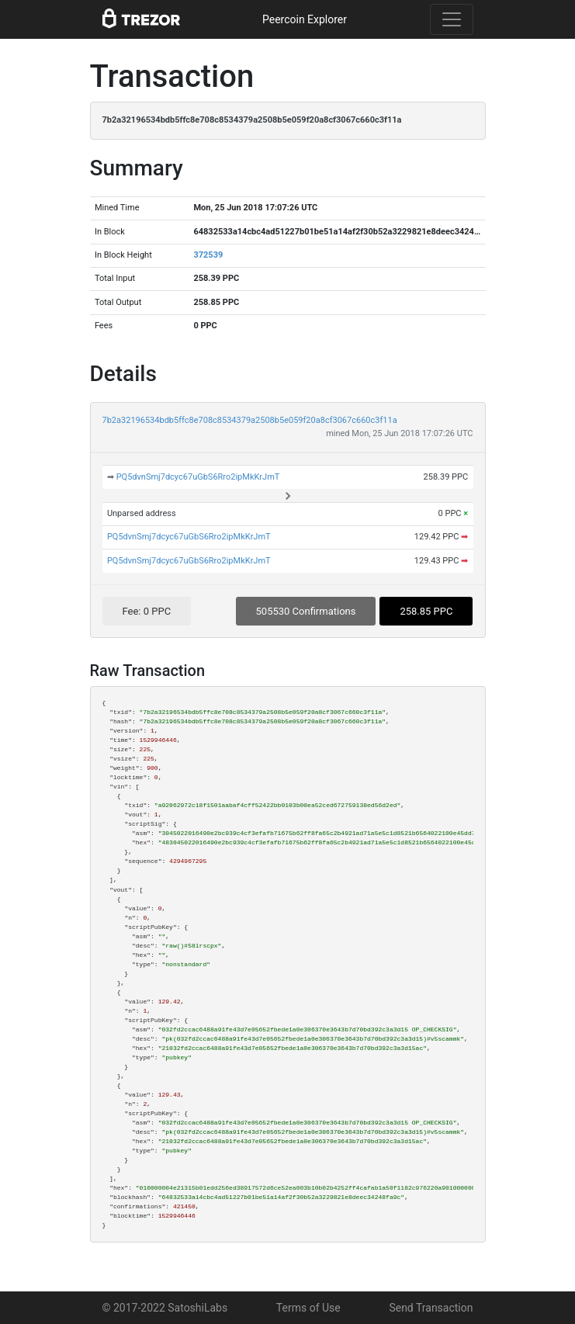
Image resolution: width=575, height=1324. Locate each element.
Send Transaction (431, 1307)
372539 (208, 255)
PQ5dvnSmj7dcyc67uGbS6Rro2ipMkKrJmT (198, 477)
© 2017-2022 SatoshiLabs (165, 1307)
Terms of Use (308, 1307)
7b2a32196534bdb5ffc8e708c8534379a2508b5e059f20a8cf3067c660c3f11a (249, 420)
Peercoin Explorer (304, 19)
